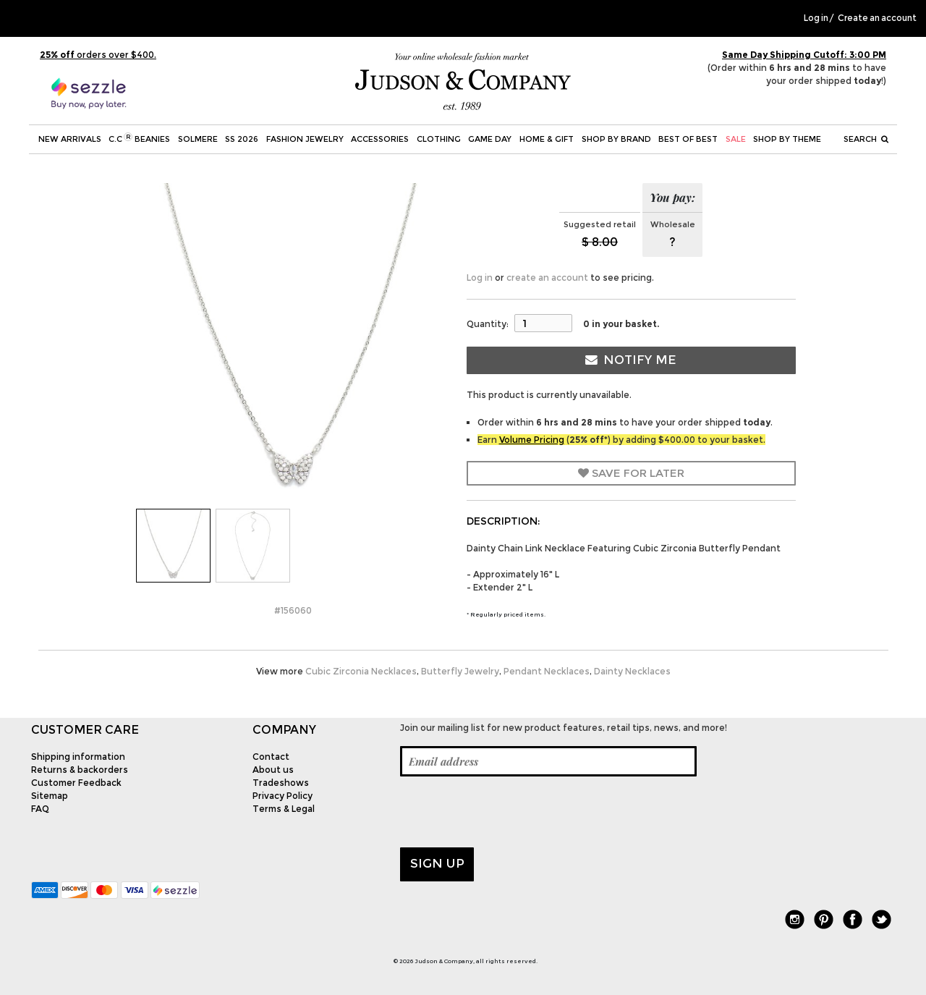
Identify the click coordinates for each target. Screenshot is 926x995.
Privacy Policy (282, 795)
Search (866, 139)
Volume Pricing (531, 439)
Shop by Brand (616, 139)
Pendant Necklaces (547, 671)
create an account (547, 277)
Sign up (437, 863)
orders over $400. (98, 54)
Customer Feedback (76, 782)
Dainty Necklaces (632, 671)
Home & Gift (546, 139)
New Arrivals (69, 139)
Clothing (439, 139)
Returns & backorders (79, 769)
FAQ (40, 808)
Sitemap (49, 795)
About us (273, 769)
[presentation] (510, 812)
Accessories (380, 139)
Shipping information (78, 756)
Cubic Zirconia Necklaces (361, 671)
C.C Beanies (139, 138)
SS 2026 (241, 139)
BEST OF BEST (688, 139)
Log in (816, 18)
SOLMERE (198, 139)
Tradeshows (280, 782)
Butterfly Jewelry (460, 671)
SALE (736, 139)
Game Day (489, 139)
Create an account (877, 18)
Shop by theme (787, 139)
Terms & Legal (283, 808)
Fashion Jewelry (305, 139)
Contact (270, 756)
